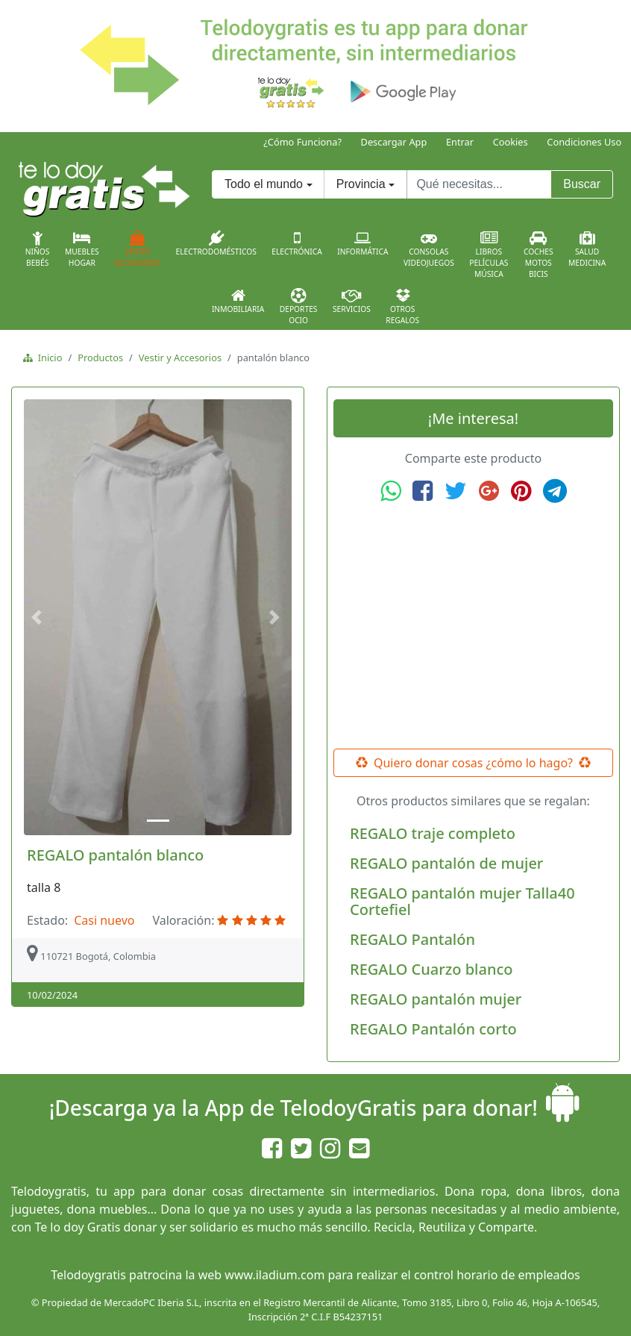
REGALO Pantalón (412, 939)
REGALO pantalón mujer (435, 999)
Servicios (352, 300)
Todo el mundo (264, 184)
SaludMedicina (587, 249)
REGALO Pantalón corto (433, 1029)
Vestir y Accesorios (180, 357)
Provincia (361, 184)
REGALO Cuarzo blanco (431, 969)
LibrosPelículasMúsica (488, 255)
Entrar (460, 142)
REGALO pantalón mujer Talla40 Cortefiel (462, 901)
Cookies (510, 142)
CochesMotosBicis (538, 255)
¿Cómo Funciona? (302, 142)
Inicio (47, 357)
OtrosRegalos (402, 306)
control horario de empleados (497, 1275)
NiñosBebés (37, 249)
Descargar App (394, 142)
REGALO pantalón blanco (115, 855)
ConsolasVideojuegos (429, 249)
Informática (362, 243)
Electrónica (296, 243)
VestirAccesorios (137, 249)
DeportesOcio (299, 306)
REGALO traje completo (432, 833)
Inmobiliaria (238, 300)
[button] (39, 617)
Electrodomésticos (215, 243)
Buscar (581, 184)
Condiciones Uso (584, 142)
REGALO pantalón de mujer (446, 863)
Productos (100, 357)
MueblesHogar (82, 249)
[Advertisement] (473, 626)
